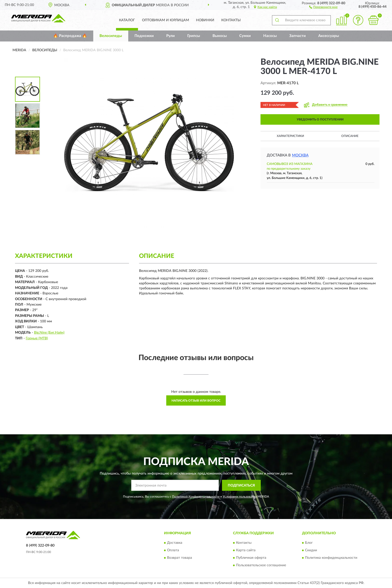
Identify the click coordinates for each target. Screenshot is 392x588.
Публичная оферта (251, 558)
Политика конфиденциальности (331, 558)
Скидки (311, 550)
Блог (309, 543)
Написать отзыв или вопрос (196, 400)
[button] (323, 6)
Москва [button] (300, 155)
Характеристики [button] (290, 135)
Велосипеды (111, 36)
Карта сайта (246, 550)
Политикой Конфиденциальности (196, 496)
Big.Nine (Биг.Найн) (49, 332)
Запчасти (297, 36)
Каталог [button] (127, 20)
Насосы (270, 36)
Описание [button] (349, 135)
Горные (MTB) (37, 338)
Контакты (231, 20)
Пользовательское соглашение (261, 565)
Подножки (144, 36)
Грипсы (193, 36)
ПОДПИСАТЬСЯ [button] (241, 485)
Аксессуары (328, 36)
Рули (170, 36)
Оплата (173, 550)
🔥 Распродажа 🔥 (70, 36)
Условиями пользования (240, 496)
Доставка (174, 543)
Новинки (205, 20)
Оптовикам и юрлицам (165, 20)
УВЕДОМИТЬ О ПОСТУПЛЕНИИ (320, 119)
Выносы (219, 36)
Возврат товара (179, 558)
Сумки (245, 36)
